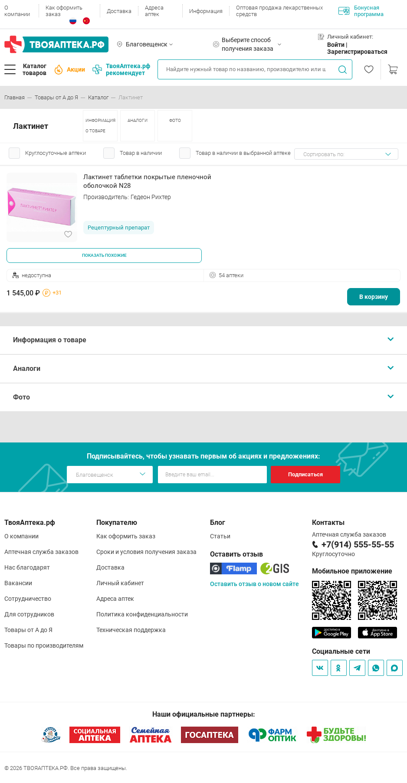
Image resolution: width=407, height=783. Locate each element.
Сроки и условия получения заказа (146, 551)
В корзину (373, 296)
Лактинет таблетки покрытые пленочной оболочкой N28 (147, 181)
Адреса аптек (154, 10)
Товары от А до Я (28, 629)
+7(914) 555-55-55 (358, 544)
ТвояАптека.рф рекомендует (121, 69)
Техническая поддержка (131, 629)
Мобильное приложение (352, 571)
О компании (17, 10)
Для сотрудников (29, 614)
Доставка (119, 11)
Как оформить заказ (64, 10)
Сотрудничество (27, 598)
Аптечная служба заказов (41, 551)
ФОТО (175, 120)
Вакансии (18, 583)
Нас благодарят (27, 567)
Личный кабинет (120, 583)
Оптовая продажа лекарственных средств (279, 10)
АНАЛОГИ (138, 120)
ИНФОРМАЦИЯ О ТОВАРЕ (100, 125)
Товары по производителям (43, 645)
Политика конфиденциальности (142, 614)
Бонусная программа (361, 10)
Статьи (220, 536)
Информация (206, 11)
